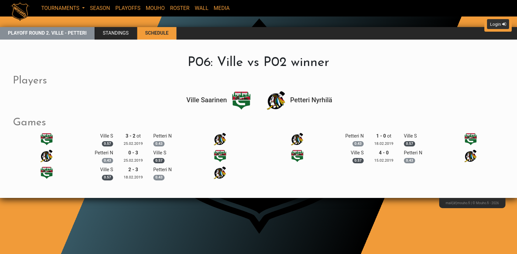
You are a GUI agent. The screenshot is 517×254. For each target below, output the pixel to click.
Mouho (155, 8)
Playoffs (127, 8)
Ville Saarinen (218, 100)
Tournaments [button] (61, 8)
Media (222, 8)
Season (100, 8)
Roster (180, 8)
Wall (202, 8)
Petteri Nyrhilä (299, 100)
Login (498, 24)
